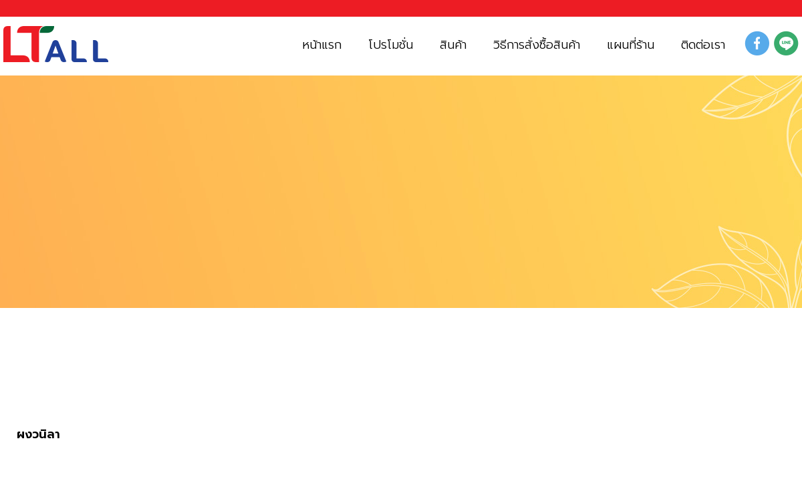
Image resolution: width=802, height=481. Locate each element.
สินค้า (36, 385)
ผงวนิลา (38, 435)
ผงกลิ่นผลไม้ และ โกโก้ (151, 385)
